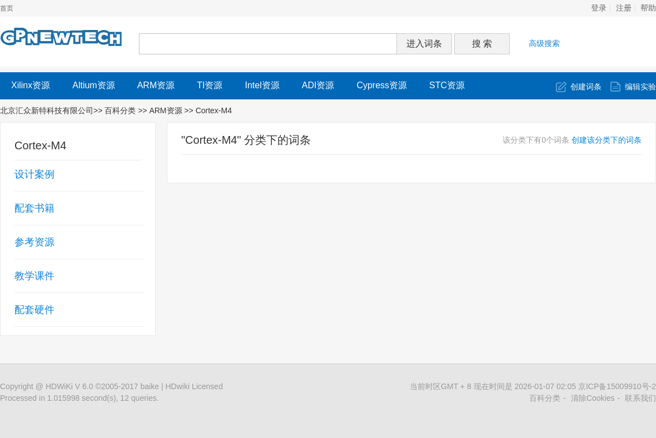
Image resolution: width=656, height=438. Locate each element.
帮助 (648, 8)
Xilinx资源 (30, 85)
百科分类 (120, 110)
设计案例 (34, 174)
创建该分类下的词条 (606, 139)
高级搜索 (544, 43)
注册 (624, 8)
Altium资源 (93, 85)
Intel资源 (262, 85)
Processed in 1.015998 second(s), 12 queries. (79, 398)
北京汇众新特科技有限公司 (46, 110)
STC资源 (447, 85)
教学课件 (34, 275)
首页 (6, 8)
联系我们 (640, 398)
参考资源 (34, 242)
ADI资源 (318, 85)
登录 (599, 8)
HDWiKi (59, 386)
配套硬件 (34, 309)
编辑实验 (640, 86)
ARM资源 (156, 85)
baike (150, 386)
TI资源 (209, 85)
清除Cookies (593, 398)
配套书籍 (34, 208)
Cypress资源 (381, 85)
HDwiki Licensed (193, 386)
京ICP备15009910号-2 (617, 386)
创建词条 (586, 86)
